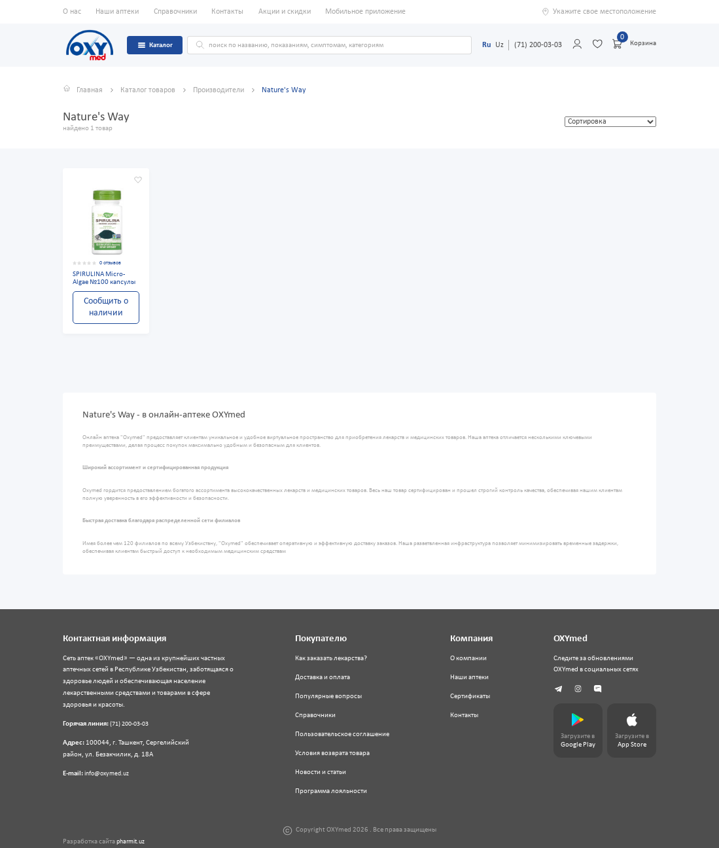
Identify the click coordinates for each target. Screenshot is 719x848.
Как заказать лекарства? (331, 658)
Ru (486, 45)
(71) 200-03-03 (538, 45)
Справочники (175, 12)
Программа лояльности (331, 791)
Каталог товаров (148, 90)
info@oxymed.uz (109, 773)
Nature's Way (284, 90)
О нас (72, 12)
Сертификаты (470, 696)
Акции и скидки (284, 12)
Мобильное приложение (365, 12)
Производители (219, 90)
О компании (468, 658)
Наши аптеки (117, 12)
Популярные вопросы (328, 696)
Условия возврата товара (332, 753)
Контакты (227, 12)
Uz (499, 45)
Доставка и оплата (322, 677)
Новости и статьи (320, 772)
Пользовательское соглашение (342, 734)
